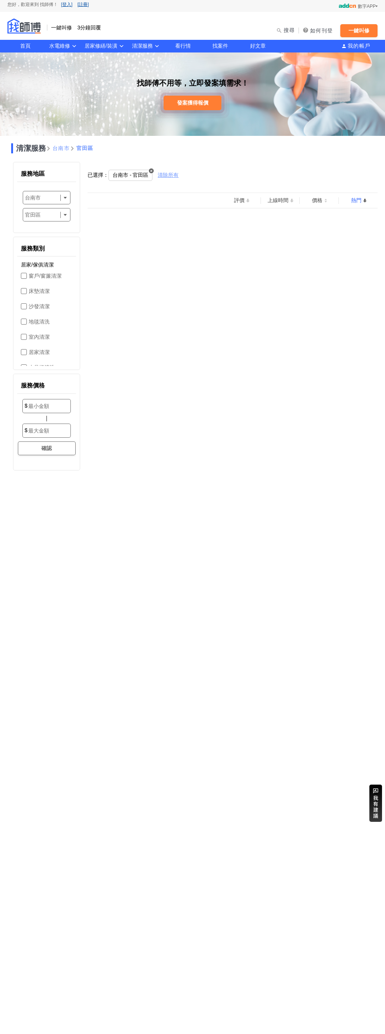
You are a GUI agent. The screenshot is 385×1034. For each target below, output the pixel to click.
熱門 (356, 200)
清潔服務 (142, 46)
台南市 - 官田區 (130, 175)
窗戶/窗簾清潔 (45, 276)
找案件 (220, 46)
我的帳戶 (359, 46)
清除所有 (168, 175)
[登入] (67, 4)
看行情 (183, 46)
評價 (239, 200)
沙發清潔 (39, 306)
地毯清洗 (39, 322)
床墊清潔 (39, 291)
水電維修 (59, 46)
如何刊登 (321, 30)
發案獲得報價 (192, 103)
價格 (317, 200)
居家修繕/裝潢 (101, 46)
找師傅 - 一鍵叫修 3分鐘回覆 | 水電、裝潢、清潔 (24, 26)
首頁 (25, 46)
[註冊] (83, 4)
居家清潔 (39, 352)
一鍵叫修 (358, 30)
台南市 (61, 148)
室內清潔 (39, 337)
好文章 (258, 46)
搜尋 (289, 30)
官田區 (85, 148)
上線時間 (278, 200)
